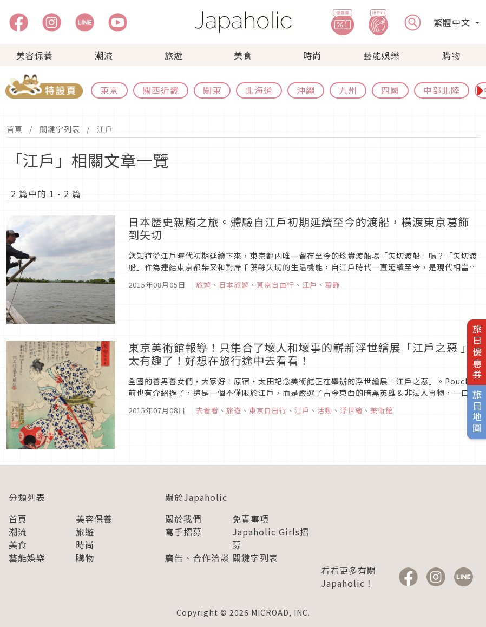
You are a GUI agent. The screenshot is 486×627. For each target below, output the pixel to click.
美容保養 (34, 55)
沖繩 (306, 89)
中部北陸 (441, 89)
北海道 (259, 89)
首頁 (14, 128)
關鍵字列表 (60, 128)
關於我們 (183, 518)
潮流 (104, 55)
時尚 (312, 55)
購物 (451, 55)
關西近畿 (160, 89)
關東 (212, 89)
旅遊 (174, 55)
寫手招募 (183, 531)
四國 (390, 89)
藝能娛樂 (381, 55)
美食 (243, 55)
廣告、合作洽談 (197, 557)
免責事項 (250, 518)
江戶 (105, 128)
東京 (109, 89)
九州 (348, 89)
